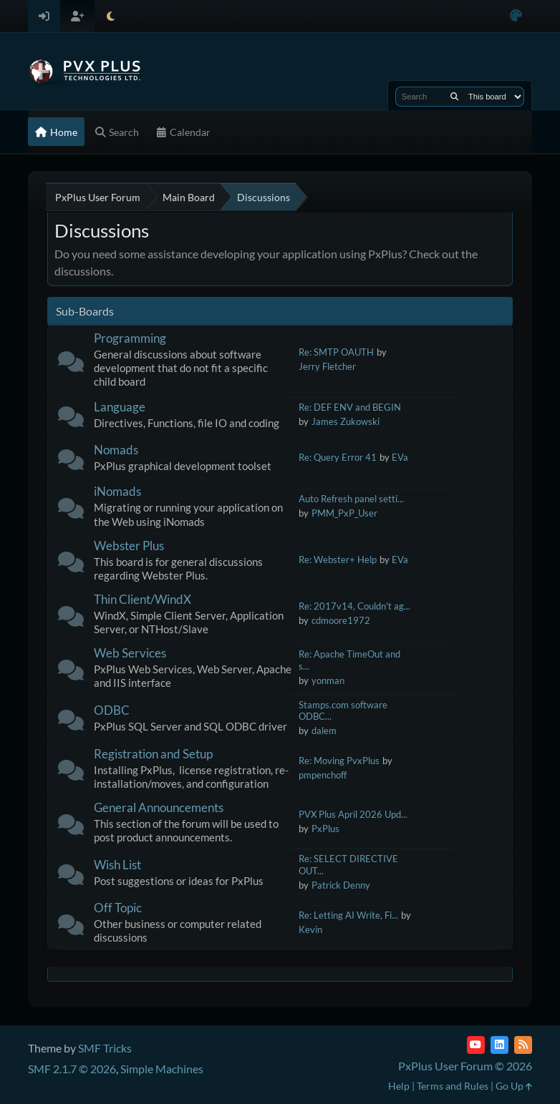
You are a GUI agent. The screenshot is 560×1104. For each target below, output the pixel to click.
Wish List (117, 864)
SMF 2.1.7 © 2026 (72, 1068)
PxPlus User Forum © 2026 (465, 1066)
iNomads (117, 491)
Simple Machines (161, 1068)
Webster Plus (129, 545)
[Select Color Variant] (516, 16)
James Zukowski (346, 421)
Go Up (514, 1086)
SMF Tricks (105, 1048)
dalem (324, 730)
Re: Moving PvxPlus (339, 760)
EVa (400, 457)
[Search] (454, 97)
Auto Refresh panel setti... (351, 498)
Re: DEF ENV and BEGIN (350, 407)
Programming (130, 338)
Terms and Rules (452, 1086)
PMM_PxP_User (344, 513)
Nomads (116, 449)
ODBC (112, 710)
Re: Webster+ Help (338, 559)
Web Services (130, 652)
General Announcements (158, 807)
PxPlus (325, 828)
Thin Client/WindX (142, 599)
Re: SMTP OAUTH (336, 352)
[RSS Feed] (523, 1045)
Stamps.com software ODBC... (343, 711)
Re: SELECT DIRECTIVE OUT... (348, 864)
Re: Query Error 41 (338, 457)
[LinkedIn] (499, 1045)
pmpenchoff (323, 775)
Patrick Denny (341, 885)
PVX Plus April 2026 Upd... (353, 814)
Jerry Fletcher (327, 366)
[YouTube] (476, 1045)
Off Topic (118, 907)
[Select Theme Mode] (111, 16)
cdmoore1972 (341, 620)
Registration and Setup (153, 753)
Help (399, 1086)
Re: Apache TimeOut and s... (349, 660)
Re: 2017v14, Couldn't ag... (354, 606)
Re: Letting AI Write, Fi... (348, 915)
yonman (328, 680)
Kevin (310, 929)
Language (119, 406)
